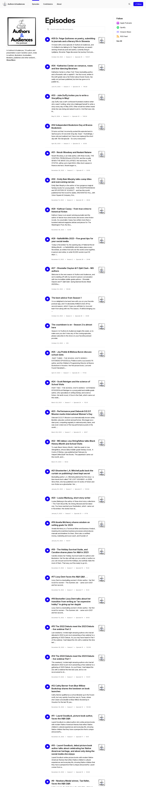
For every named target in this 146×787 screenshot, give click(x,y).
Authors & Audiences (16, 4)
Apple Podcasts (124, 23)
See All (119, 41)
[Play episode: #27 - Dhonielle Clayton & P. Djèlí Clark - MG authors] (47, 269)
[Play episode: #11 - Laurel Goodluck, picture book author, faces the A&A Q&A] (47, 716)
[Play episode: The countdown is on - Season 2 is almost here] (47, 325)
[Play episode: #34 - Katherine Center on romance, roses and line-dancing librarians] (47, 66)
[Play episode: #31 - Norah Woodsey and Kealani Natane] (47, 153)
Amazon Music (123, 31)
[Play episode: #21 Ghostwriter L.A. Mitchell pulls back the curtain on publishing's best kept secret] (47, 471)
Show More (10, 60)
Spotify (121, 27)
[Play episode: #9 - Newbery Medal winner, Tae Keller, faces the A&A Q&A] (47, 781)
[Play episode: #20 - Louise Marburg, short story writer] (47, 498)
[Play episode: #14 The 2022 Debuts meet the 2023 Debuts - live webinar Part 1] (47, 657)
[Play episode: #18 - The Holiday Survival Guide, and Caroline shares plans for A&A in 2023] (47, 550)
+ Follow (138, 4)
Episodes (35, 4)
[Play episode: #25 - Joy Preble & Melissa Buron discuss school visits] (47, 353)
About (59, 4)
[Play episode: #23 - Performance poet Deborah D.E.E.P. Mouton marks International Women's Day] (47, 412)
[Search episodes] (129, 4)
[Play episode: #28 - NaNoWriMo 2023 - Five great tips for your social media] (47, 239)
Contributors (48, 4)
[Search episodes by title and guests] (48, 29)
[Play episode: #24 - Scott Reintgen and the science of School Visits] (47, 382)
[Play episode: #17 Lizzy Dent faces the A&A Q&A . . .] (47, 577)
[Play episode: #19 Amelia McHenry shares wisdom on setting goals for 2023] (47, 523)
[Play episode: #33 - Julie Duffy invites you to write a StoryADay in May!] (47, 96)
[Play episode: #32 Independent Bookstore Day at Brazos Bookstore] (47, 126)
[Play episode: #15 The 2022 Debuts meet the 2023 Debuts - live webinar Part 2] (47, 627)
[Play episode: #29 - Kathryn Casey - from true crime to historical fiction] (47, 209)
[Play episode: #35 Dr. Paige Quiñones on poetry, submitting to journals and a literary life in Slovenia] (47, 39)
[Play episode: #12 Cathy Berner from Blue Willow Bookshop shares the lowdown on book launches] (47, 686)
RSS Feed (122, 36)
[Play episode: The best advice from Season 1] (47, 298)
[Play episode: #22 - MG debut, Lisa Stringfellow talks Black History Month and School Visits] (47, 442)
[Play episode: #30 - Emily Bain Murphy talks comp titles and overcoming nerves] (47, 180)
